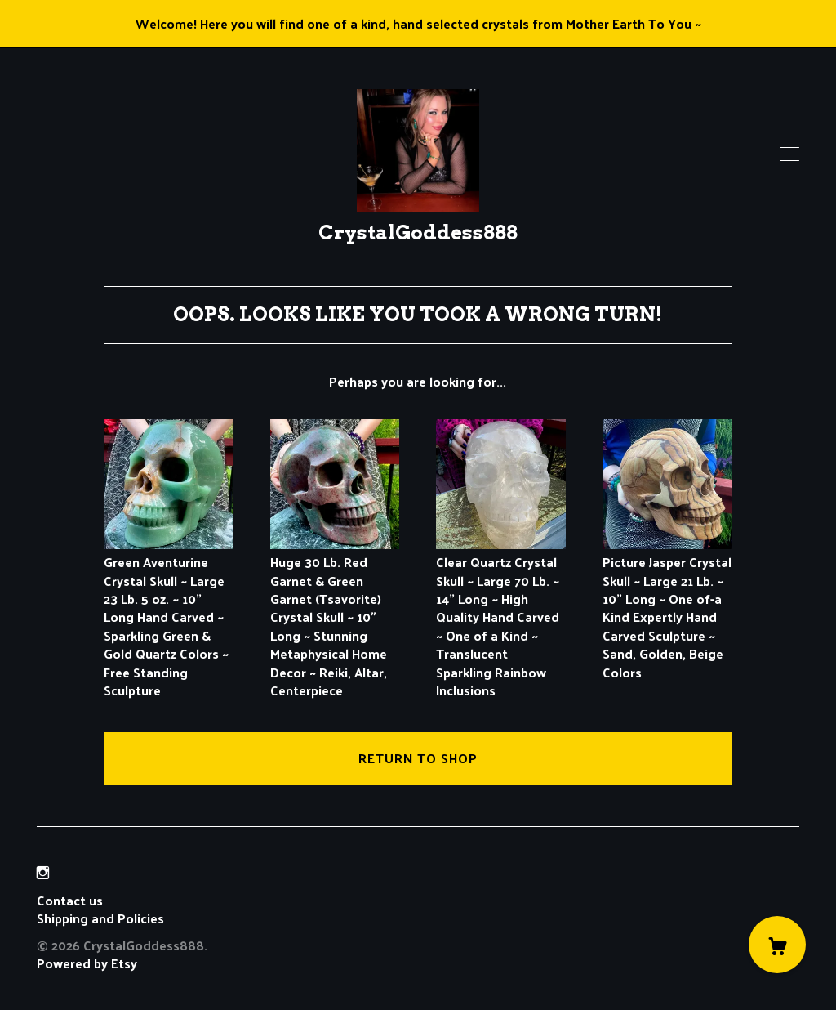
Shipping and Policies (100, 918)
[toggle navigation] (789, 154)
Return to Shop (418, 758)
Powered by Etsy (87, 963)
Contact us (70, 900)
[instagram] (43, 872)
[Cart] (777, 944)
